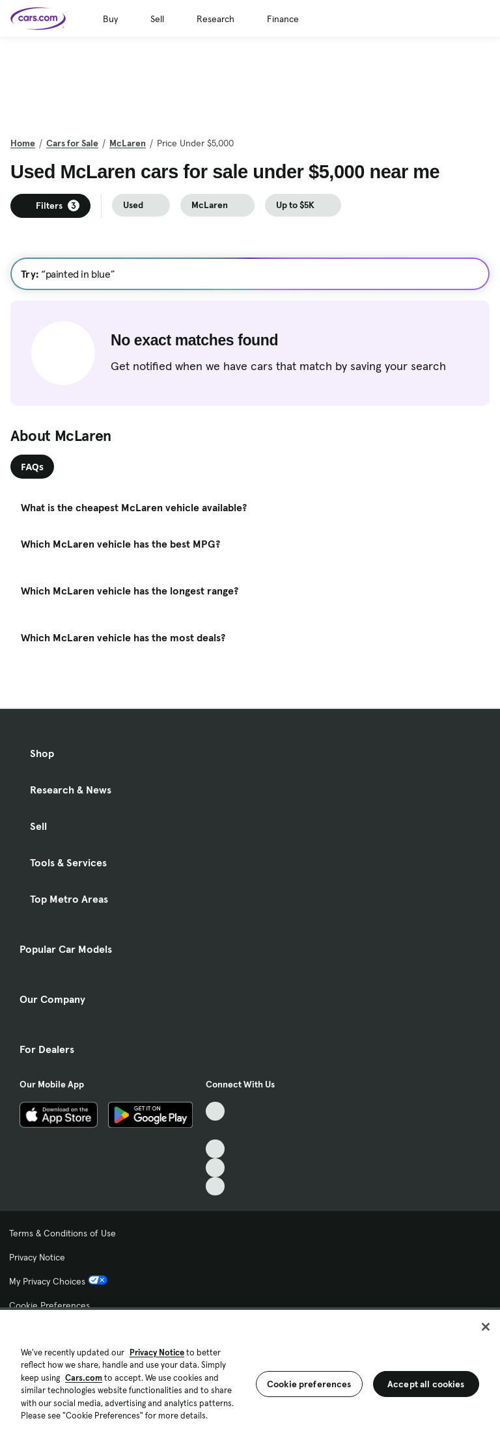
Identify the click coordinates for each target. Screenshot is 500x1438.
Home (22, 143)
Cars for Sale (72, 143)
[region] (250, 1372)
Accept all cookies (426, 1384)
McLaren (127, 143)
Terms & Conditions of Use (62, 1233)
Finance (283, 19)
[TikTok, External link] (215, 1111)
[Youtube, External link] (215, 1148)
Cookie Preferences (49, 1305)
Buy (110, 19)
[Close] (485, 1326)
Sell (157, 19)
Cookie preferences (309, 1384)
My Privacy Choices (58, 1281)
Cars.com (83, 1377)
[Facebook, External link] (215, 1130)
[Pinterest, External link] (215, 1186)
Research (215, 19)
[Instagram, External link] (215, 1167)
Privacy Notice (37, 1257)
